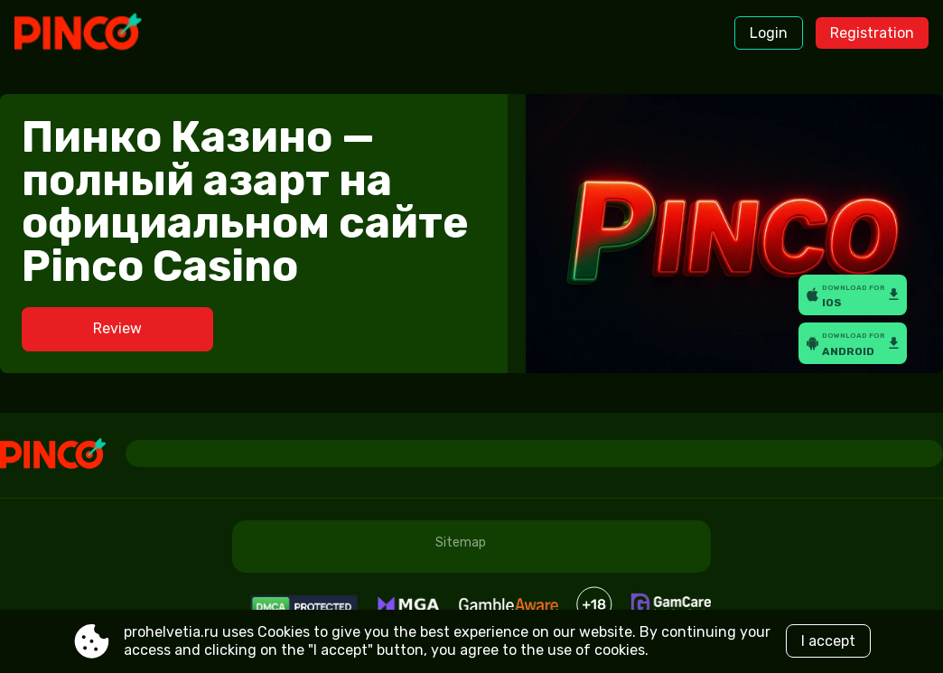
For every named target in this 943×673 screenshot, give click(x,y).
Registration (872, 33)
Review (117, 328)
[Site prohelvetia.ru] (89, 33)
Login (769, 33)
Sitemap (460, 542)
